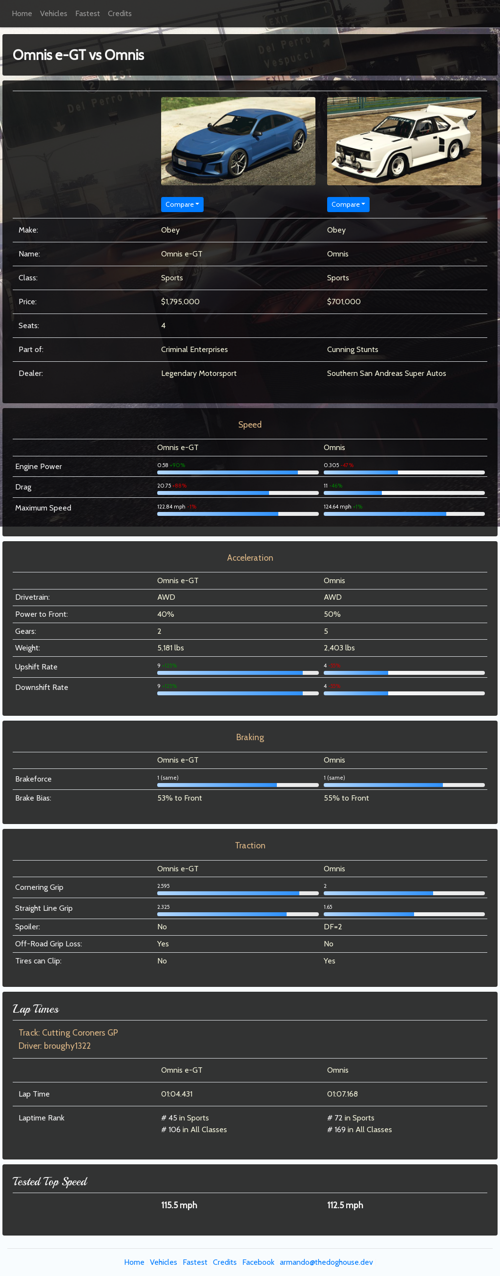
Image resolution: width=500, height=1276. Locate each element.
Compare (180, 204)
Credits (120, 13)
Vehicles (53, 13)
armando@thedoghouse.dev (326, 1262)
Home (22, 13)
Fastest (87, 13)
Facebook (258, 1262)
